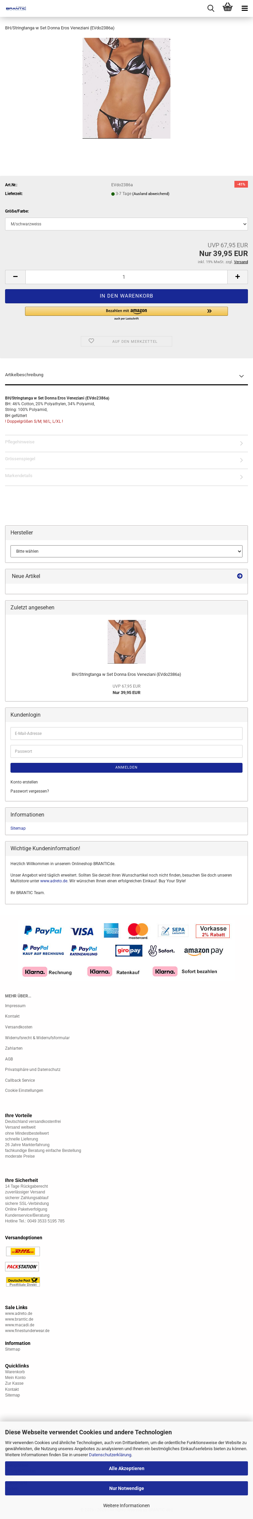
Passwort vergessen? (29, 791)
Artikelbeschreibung (24, 374)
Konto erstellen (24, 782)
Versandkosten (18, 1027)
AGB (9, 1059)
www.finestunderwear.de (27, 1330)
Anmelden (126, 767)
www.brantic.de (19, 1319)
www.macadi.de (19, 1325)
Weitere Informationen (126, 1505)
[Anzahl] (126, 277)
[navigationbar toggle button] (244, 8)
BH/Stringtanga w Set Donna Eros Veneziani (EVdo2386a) (126, 674)
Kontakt (12, 1016)
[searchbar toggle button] (210, 8)
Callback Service (20, 1080)
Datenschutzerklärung (110, 1454)
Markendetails (18, 475)
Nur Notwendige (126, 1488)
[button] (15, 277)
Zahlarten (14, 1048)
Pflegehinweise (19, 441)
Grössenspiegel (20, 458)
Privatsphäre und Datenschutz (33, 1069)
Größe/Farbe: (17, 211)
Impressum (15, 1005)
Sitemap (18, 828)
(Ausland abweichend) (150, 194)
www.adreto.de (53, 881)
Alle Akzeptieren (126, 1468)
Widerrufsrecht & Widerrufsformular (37, 1037)
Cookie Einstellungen (24, 1090)
